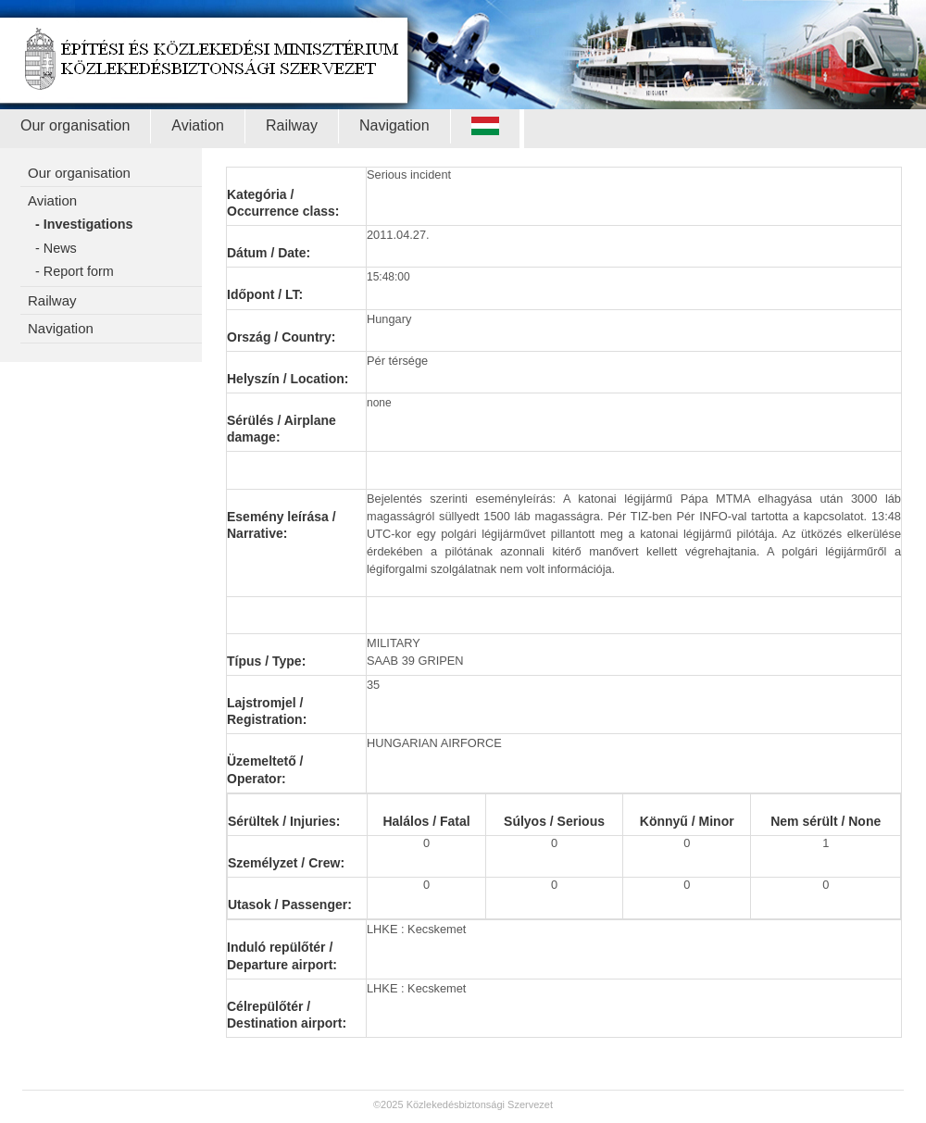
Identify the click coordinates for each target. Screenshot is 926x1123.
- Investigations (84, 224)
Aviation (197, 125)
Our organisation (75, 125)
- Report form (74, 271)
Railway (292, 125)
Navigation (394, 125)
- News (56, 248)
